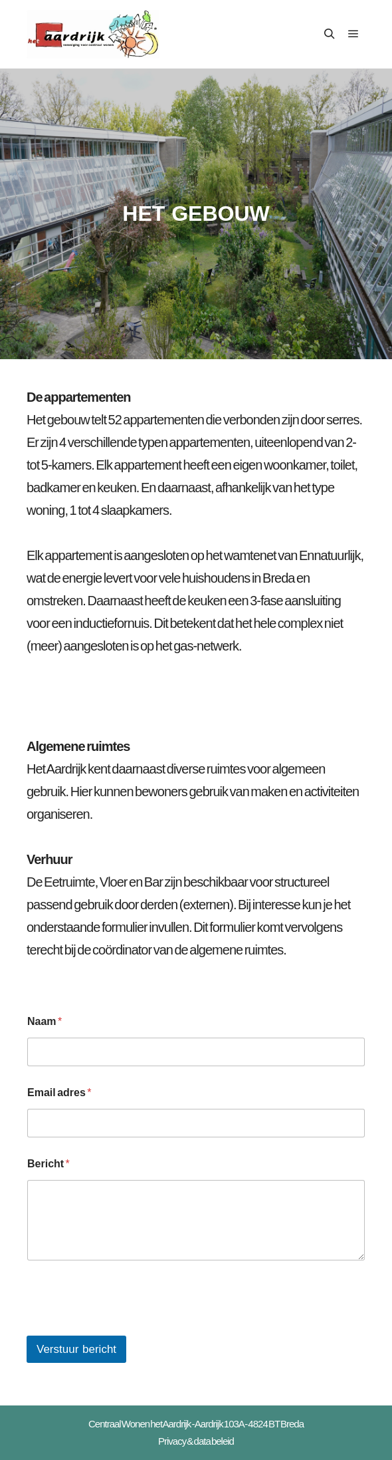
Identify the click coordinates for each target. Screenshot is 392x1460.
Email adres (59, 1092)
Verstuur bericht (76, 1349)
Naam (44, 1021)
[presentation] (128, 1327)
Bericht (48, 1163)
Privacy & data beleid (196, 1441)
